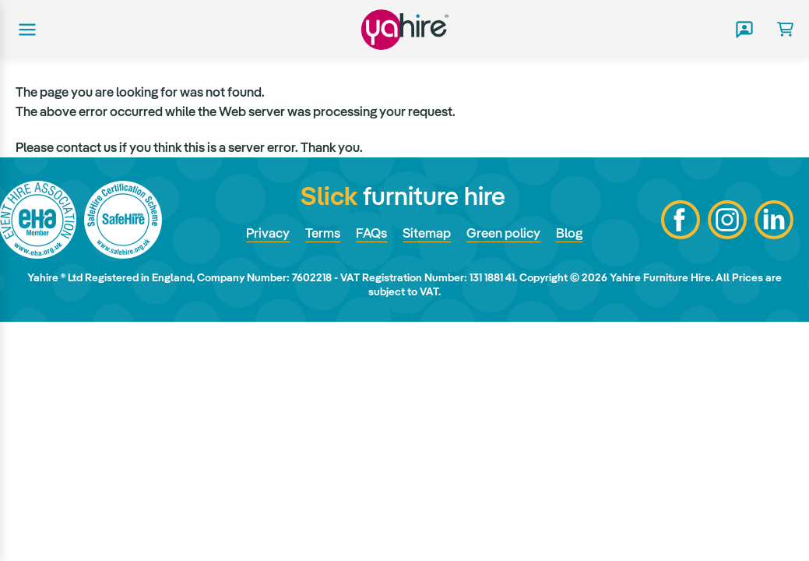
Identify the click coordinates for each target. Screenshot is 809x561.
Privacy (268, 233)
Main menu (26, 29)
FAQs (371, 233)
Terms (322, 233)
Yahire (405, 29)
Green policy (503, 233)
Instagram (727, 219)
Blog (569, 233)
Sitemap (427, 233)
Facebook (680, 219)
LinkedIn (773, 219)
